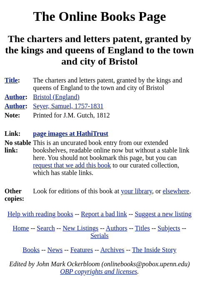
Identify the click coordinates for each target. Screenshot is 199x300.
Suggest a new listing (163, 214)
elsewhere (176, 191)
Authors (116, 228)
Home (21, 228)
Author (15, 96)
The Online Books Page (99, 16)
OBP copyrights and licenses (98, 271)
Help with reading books (40, 214)
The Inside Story (154, 249)
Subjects (169, 228)
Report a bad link (104, 214)
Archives (112, 249)
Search (46, 228)
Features (81, 249)
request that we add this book (72, 165)
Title (11, 80)
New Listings (81, 228)
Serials (99, 235)
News (54, 249)
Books (31, 249)
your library (136, 191)
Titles (142, 228)
